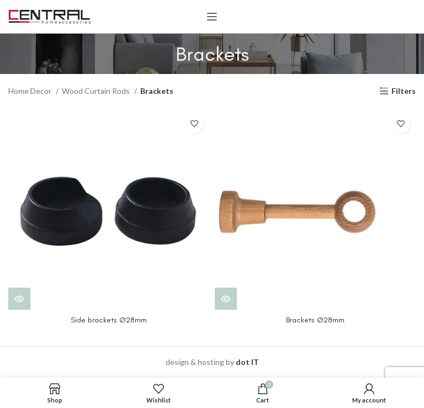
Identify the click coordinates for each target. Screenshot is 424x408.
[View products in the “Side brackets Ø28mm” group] (19, 299)
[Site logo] (49, 15)
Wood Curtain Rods (96, 91)
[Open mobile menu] (212, 17)
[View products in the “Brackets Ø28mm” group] (226, 299)
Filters (403, 91)
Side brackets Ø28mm (109, 320)
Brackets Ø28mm (315, 320)
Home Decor (30, 91)
